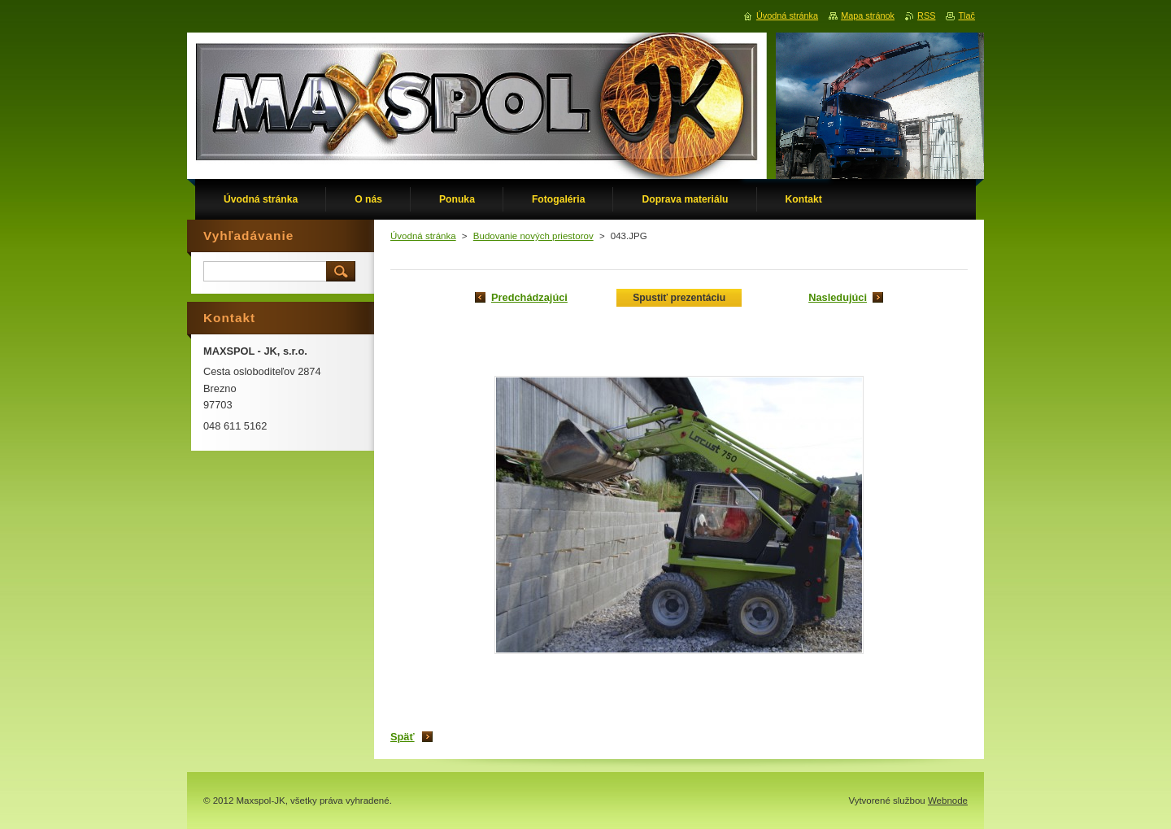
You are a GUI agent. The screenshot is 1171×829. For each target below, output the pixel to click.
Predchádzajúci (529, 297)
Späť (402, 737)
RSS (926, 15)
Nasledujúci (837, 297)
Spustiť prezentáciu (679, 297)
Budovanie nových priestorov (533, 236)
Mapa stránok (868, 15)
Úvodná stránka (423, 236)
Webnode (948, 800)
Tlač (966, 15)
